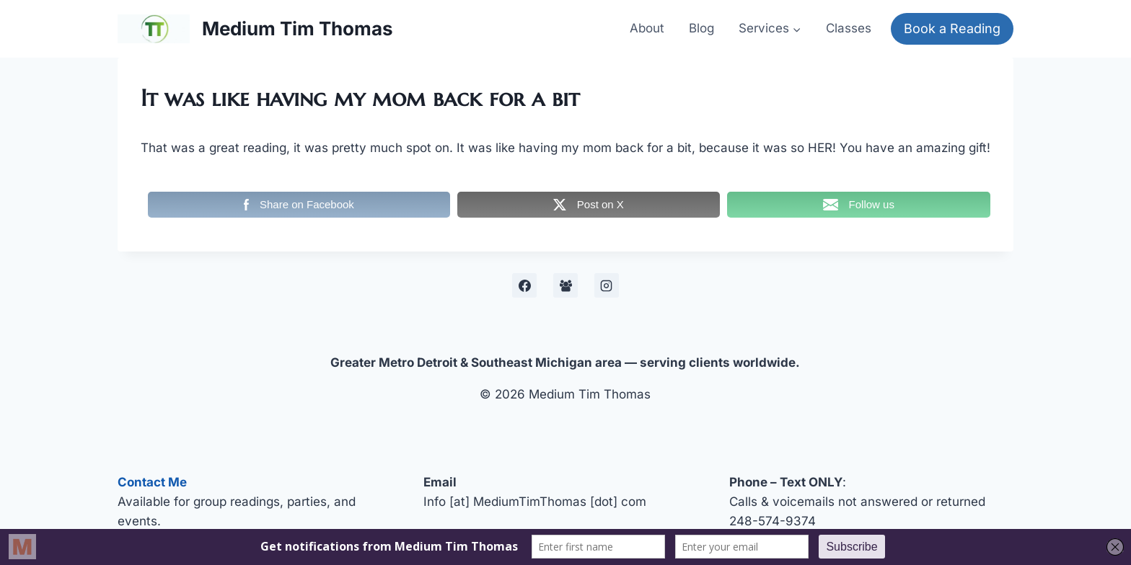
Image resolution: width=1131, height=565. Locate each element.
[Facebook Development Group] (565, 285)
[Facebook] (524, 285)
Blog (701, 28)
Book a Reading (952, 28)
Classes (848, 28)
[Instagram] (606, 285)
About (647, 28)
